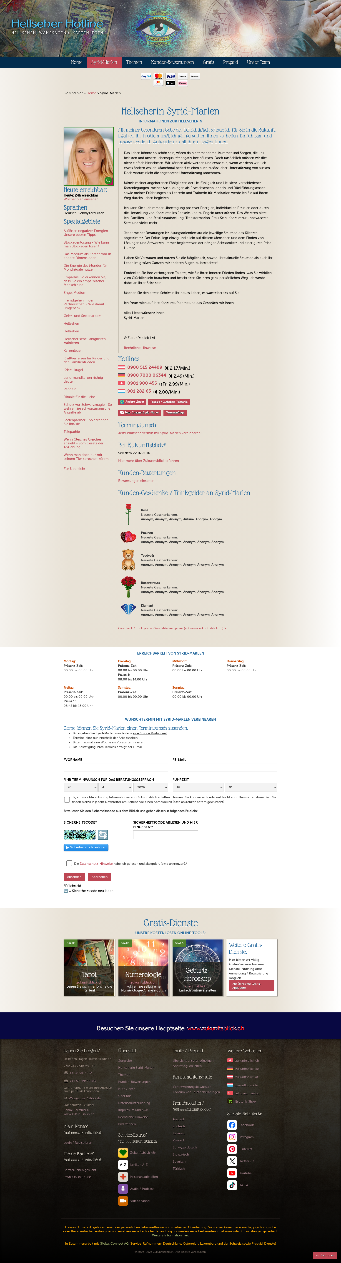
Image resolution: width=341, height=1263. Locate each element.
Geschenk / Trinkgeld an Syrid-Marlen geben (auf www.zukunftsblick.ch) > (172, 628)
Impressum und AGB (133, 1110)
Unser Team (258, 62)
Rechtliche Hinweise (140, 348)
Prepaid (230, 62)
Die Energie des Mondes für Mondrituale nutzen (85, 267)
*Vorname (73, 760)
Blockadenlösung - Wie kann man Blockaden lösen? (86, 244)
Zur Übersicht (74, 469)
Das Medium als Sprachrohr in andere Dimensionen (87, 256)
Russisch (179, 1140)
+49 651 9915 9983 (83, 1081)
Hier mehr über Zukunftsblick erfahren (148, 461)
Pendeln (70, 389)
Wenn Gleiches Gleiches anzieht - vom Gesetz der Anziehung (83, 443)
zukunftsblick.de (247, 1069)
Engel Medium (75, 292)
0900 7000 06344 (146, 375)
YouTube (245, 1173)
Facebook (246, 1125)
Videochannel (140, 1201)
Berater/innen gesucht (80, 1170)
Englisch (179, 1126)
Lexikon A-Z (139, 1164)
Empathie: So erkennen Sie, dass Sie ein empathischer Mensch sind (85, 281)
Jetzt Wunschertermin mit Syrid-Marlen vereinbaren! (160, 433)
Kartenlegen (73, 350)
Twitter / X (247, 1161)
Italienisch (180, 1133)
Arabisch (179, 1119)
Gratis (208, 62)
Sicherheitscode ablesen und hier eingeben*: (165, 824)
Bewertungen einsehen (136, 481)
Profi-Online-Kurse (78, 1177)
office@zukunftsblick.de (84, 1098)
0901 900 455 (142, 383)
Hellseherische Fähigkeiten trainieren (85, 341)
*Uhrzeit (181, 780)
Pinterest (245, 1149)
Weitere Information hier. (170, 1235)
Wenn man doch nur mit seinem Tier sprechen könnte (86, 457)
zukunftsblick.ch (247, 1060)
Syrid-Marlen (104, 62)
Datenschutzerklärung (134, 1103)
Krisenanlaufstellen (144, 1176)
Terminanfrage (175, 412)
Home (76, 62)
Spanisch (179, 1161)
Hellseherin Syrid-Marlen (136, 1067)
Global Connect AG (114, 1243)
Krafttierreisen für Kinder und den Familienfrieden (87, 360)
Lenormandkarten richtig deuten (83, 379)
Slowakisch (181, 1154)
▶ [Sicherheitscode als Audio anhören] (86, 847)
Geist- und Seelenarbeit (82, 316)
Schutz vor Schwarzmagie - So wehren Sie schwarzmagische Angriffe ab (88, 408)
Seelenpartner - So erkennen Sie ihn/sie (86, 422)
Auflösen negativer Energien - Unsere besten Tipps (87, 233)
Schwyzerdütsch (185, 1147)
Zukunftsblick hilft (143, 1152)
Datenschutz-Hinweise (96, 863)
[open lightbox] (89, 156)
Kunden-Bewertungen (172, 62)
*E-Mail (179, 760)
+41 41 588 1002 (81, 1073)
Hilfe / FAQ (126, 1089)
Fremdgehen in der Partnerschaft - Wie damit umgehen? (84, 304)
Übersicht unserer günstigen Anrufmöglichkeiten (193, 1063)
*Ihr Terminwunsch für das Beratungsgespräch (109, 780)
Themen (134, 62)
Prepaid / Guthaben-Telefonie (169, 402)
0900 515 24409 (144, 367)
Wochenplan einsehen (81, 199)
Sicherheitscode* (80, 822)
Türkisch (179, 1168)
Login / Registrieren (78, 1142)
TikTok (243, 1185)
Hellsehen (71, 323)
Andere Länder (134, 401)
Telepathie (72, 431)
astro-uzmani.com (248, 1093)
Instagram (246, 1137)
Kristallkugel (73, 370)
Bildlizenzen (127, 1124)
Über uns (124, 1096)
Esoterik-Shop (245, 1101)
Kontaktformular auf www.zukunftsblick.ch (79, 1112)
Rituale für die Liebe (79, 397)
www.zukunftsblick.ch (215, 1029)
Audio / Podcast (142, 1189)
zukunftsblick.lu (246, 1085)
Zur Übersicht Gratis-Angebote (246, 985)
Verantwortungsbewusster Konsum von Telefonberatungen (196, 1089)
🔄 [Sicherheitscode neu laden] (103, 835)
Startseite (125, 1060)
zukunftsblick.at (246, 1077)
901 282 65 (139, 391)
